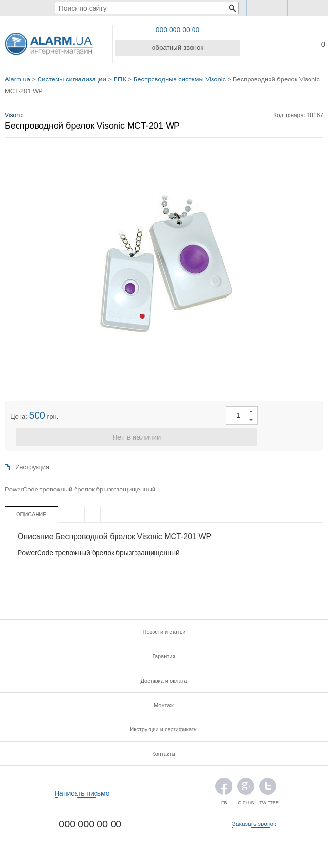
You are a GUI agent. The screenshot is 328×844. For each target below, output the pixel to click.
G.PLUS (245, 787)
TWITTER (267, 787)
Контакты (163, 752)
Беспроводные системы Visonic (180, 77)
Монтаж (164, 703)
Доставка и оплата (164, 679)
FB (223, 787)
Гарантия (164, 654)
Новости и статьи (163, 630)
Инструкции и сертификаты (163, 727)
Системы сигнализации (72, 77)
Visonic (14, 111)
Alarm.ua (17, 77)
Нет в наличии (163, 435)
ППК (120, 77)
